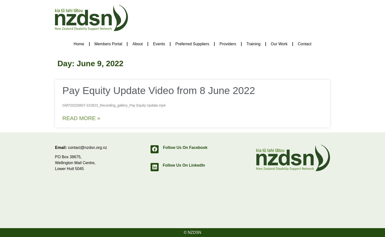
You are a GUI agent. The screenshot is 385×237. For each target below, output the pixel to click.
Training (254, 44)
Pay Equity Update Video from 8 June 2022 (158, 90)
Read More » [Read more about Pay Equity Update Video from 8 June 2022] (81, 118)
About (137, 44)
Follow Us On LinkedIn (184, 165)
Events (159, 44)
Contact (304, 44)
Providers (228, 44)
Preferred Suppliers (192, 44)
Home (79, 44)
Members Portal (108, 44)
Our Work (279, 44)
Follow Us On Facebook (185, 147)
